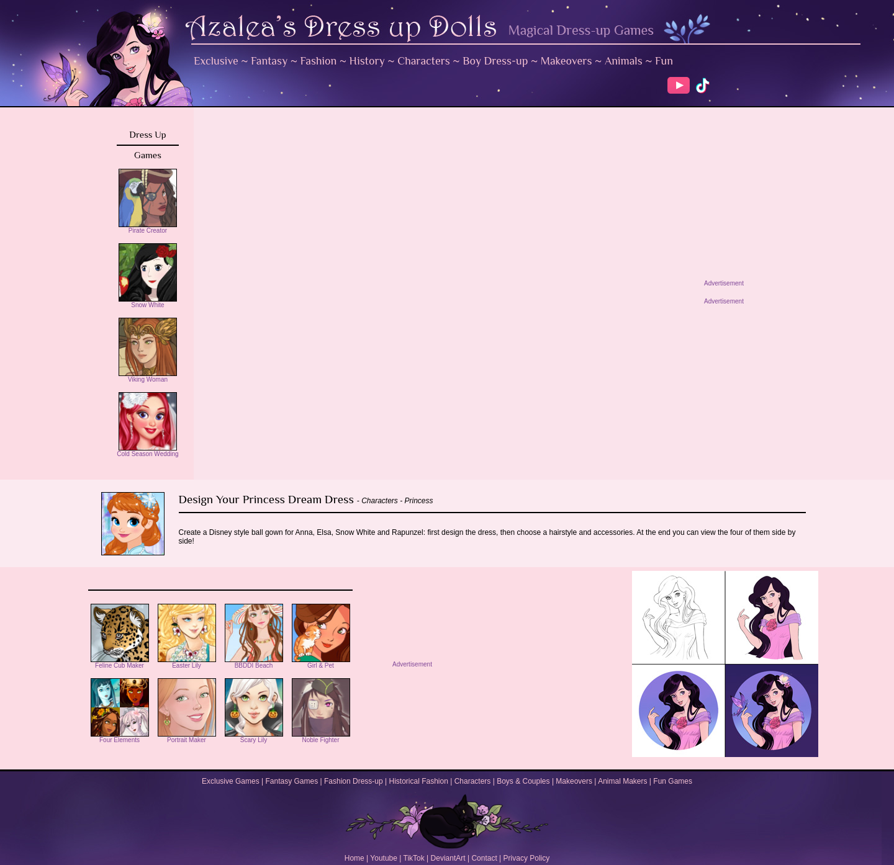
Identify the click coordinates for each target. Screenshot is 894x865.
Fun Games (672, 781)
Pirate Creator (148, 228)
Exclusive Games (231, 781)
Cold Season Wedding (147, 451)
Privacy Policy (526, 858)
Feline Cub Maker (120, 663)
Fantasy (269, 61)
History (367, 61)
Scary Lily (254, 737)
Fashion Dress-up (353, 781)
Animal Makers (622, 781)
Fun (664, 61)
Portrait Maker (187, 737)
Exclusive (216, 61)
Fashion (318, 61)
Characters (423, 61)
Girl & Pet (321, 663)
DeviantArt (448, 858)
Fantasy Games (291, 781)
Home (354, 858)
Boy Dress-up (495, 61)
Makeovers (566, 61)
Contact (484, 858)
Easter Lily (187, 663)
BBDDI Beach (254, 663)
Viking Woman (148, 376)
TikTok (414, 858)
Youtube (383, 858)
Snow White (148, 302)
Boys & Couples (523, 781)
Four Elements (120, 737)
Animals (624, 61)
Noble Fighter (321, 737)
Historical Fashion (418, 781)
